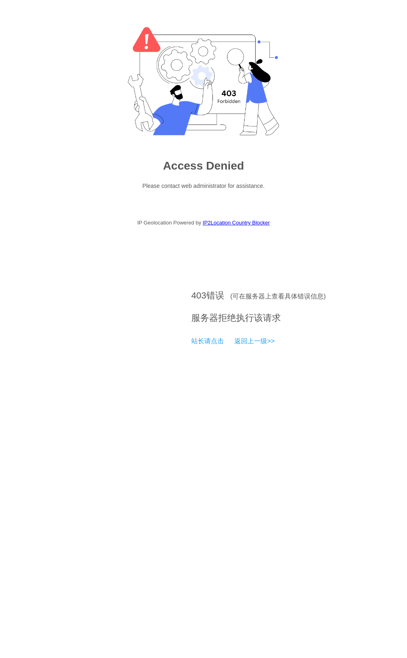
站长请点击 (207, 341)
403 (198, 295)
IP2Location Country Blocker (236, 223)
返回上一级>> (254, 341)
